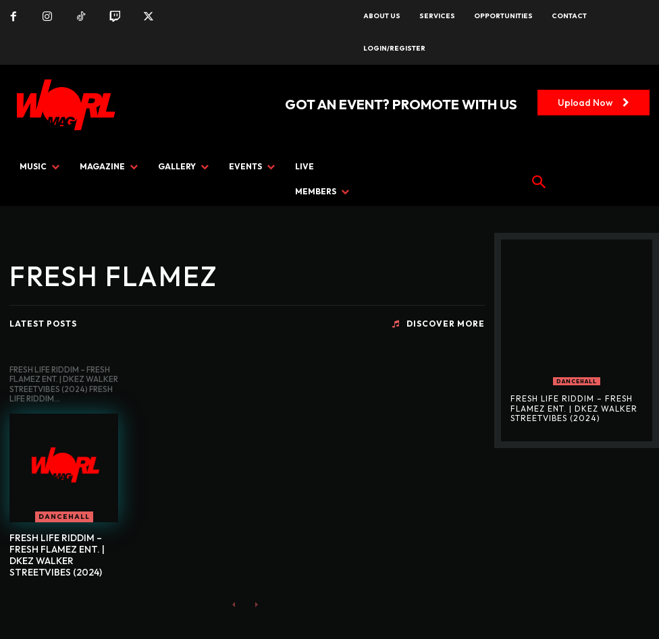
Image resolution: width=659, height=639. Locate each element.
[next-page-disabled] (255, 603)
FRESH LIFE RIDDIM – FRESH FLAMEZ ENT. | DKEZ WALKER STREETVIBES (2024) (57, 555)
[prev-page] (234, 603)
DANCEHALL (64, 516)
